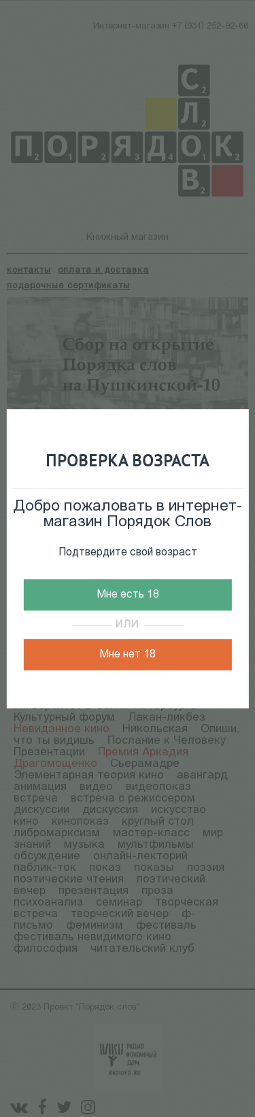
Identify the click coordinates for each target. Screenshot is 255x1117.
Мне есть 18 (128, 594)
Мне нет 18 (127, 654)
